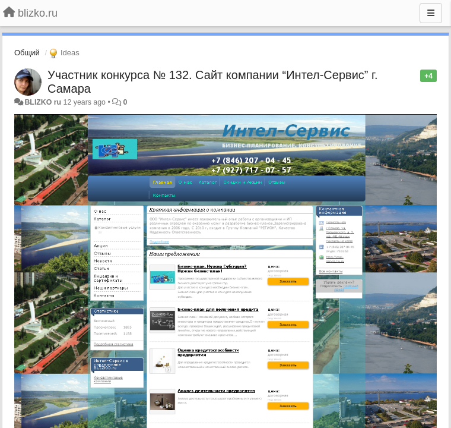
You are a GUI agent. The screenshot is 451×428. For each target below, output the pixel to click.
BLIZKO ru (43, 102)
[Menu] (431, 13)
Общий (27, 52)
